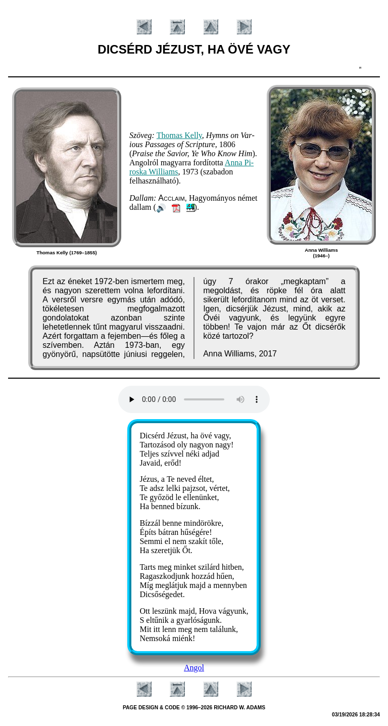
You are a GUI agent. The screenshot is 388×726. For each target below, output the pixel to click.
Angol (194, 667)
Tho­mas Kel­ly (179, 135)
